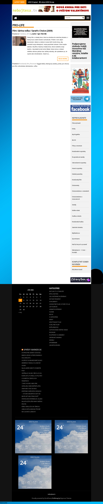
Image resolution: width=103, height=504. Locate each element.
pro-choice (65, 64)
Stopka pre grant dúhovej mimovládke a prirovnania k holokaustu (32, 355)
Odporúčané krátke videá (58, 330)
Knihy (73, 129)
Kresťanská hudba (77, 222)
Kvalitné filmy (54, 324)
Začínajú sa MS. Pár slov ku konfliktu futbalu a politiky (32, 374)
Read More (63, 59)
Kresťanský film (24, 64)
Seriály (74, 205)
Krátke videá (76, 210)
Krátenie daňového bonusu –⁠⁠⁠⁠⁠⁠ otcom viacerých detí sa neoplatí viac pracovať (31, 393)
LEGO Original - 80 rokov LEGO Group (41, 2)
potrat (59, 64)
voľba (35, 66)
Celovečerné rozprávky (79, 163)
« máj (20, 312)
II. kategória (53, 317)
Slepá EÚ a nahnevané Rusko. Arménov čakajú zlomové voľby (32, 363)
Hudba (51, 312)
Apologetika (76, 134)
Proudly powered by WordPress (41, 498)
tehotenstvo (29, 66)
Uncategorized (54, 345)
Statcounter (3, 503)
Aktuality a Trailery (56, 291)
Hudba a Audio (76, 216)
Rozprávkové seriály (78, 157)
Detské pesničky (77, 174)
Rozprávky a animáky (56, 335)
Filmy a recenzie (77, 146)
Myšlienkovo (76, 233)
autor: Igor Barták (39, 34)
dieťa (43, 64)
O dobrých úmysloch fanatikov (29, 380)
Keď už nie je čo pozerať (79, 244)
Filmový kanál (76, 123)
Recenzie (33, 64)
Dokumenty (75, 185)
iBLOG (74, 140)
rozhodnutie (21, 66)
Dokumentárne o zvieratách (80, 191)
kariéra (55, 64)
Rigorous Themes (65, 498)
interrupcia (49, 64)
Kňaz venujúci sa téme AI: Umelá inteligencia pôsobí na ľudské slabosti (31, 409)
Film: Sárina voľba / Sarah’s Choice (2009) (32, 30)
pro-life (14, 66)
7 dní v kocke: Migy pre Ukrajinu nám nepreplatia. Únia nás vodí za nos (31, 386)
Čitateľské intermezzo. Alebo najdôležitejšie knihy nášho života (32, 401)
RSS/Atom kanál (77, 269)
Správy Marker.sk (32, 349)
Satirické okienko (77, 227)
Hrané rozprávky (77, 168)
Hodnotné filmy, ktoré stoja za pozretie (59, 305)
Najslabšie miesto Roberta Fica (31, 369)
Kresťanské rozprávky (79, 151)
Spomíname (76, 239)
